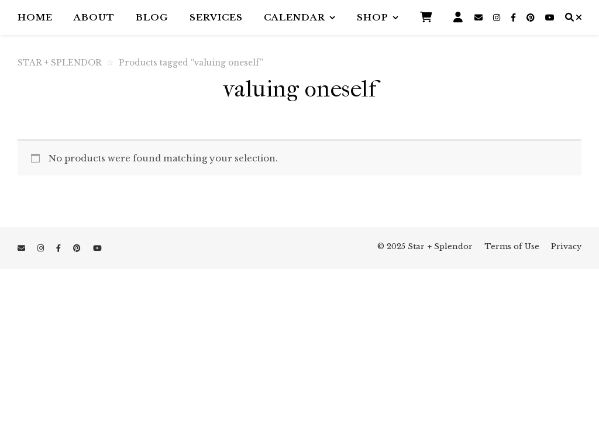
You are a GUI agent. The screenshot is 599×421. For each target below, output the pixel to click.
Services (216, 17)
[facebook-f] (514, 17)
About (94, 17)
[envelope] (479, 17)
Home (35, 17)
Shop (372, 17)
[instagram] (497, 17)
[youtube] (550, 17)
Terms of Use (511, 246)
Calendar (294, 17)
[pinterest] (531, 17)
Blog (152, 17)
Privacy (566, 246)
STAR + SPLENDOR (60, 63)
